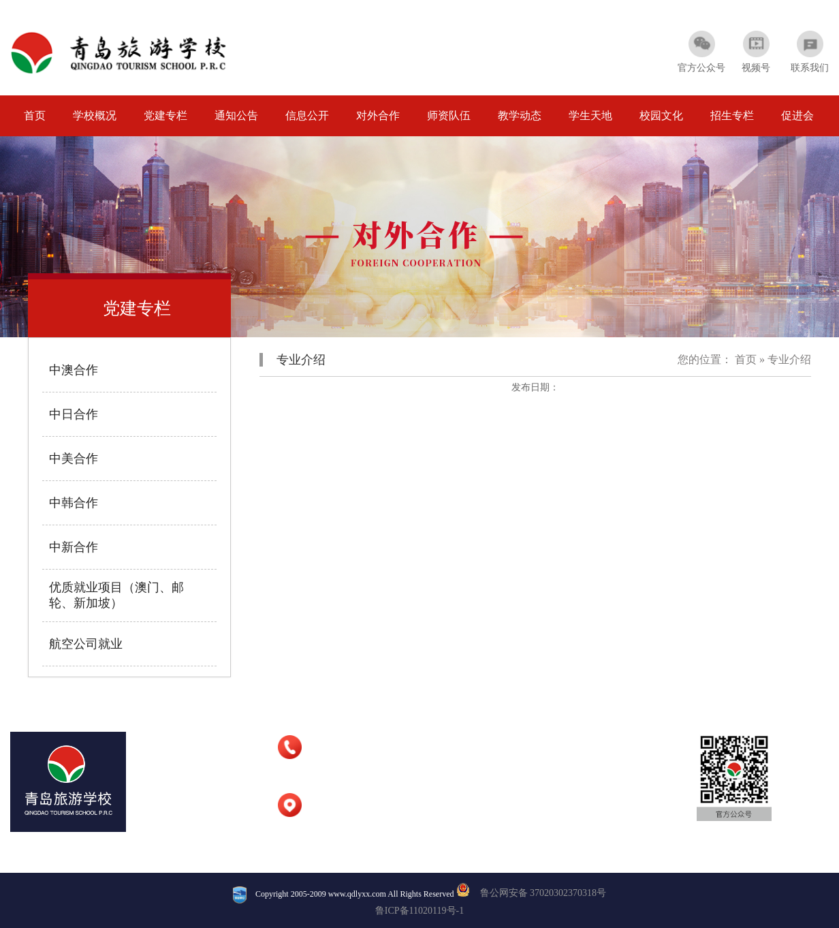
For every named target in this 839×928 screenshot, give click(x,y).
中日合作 (73, 414)
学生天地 (590, 115)
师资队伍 (449, 115)
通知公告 (236, 115)
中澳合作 (73, 370)
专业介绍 (789, 359)
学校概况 (94, 115)
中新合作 (73, 547)
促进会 (797, 115)
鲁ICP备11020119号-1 (419, 911)
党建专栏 (165, 115)
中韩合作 (73, 503)
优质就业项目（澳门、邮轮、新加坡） (116, 595)
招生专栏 (732, 115)
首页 (35, 115)
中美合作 (73, 458)
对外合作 (378, 115)
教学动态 (519, 115)
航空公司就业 (86, 644)
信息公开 (307, 115)
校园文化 (661, 115)
